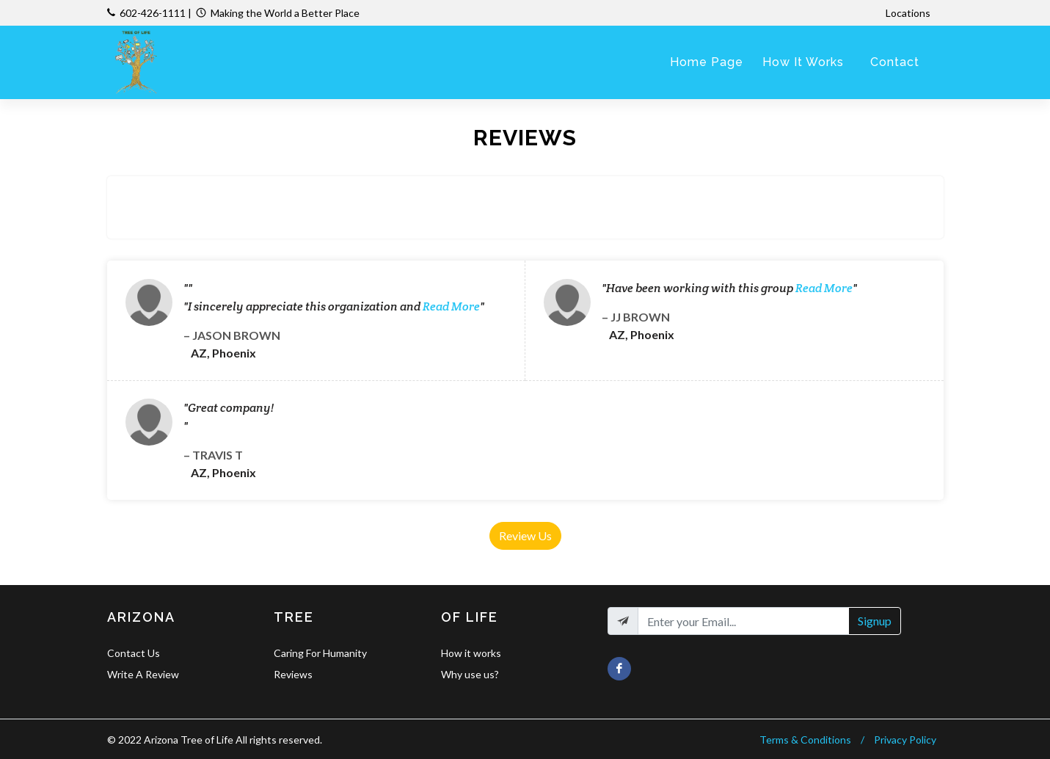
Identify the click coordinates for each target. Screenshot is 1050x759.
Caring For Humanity (320, 653)
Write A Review (143, 674)
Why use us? (470, 674)
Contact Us (133, 653)
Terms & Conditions (805, 739)
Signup (875, 621)
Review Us (525, 535)
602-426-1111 (153, 13)
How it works (471, 653)
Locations (909, 13)
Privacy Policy (905, 739)
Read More (451, 306)
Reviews (293, 674)
